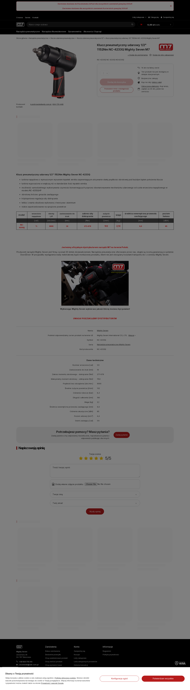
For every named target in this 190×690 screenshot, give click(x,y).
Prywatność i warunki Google (52, 683)
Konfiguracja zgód (119, 678)
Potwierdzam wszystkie (163, 678)
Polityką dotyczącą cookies (65, 678)
